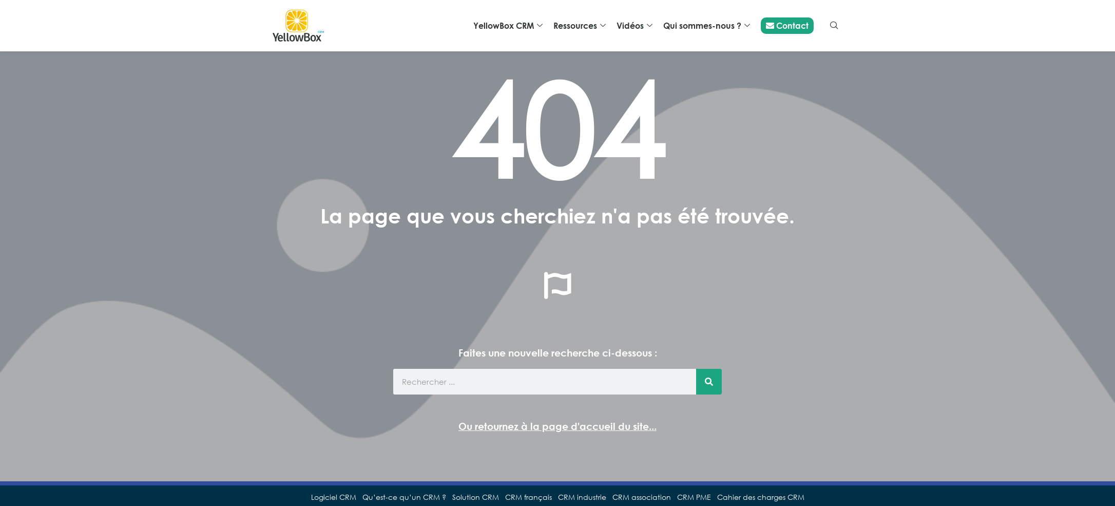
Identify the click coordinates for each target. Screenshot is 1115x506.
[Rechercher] (709, 382)
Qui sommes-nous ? (706, 25)
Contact (787, 26)
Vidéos (634, 25)
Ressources (579, 25)
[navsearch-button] (834, 25)
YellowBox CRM (508, 25)
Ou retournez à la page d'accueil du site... (557, 426)
